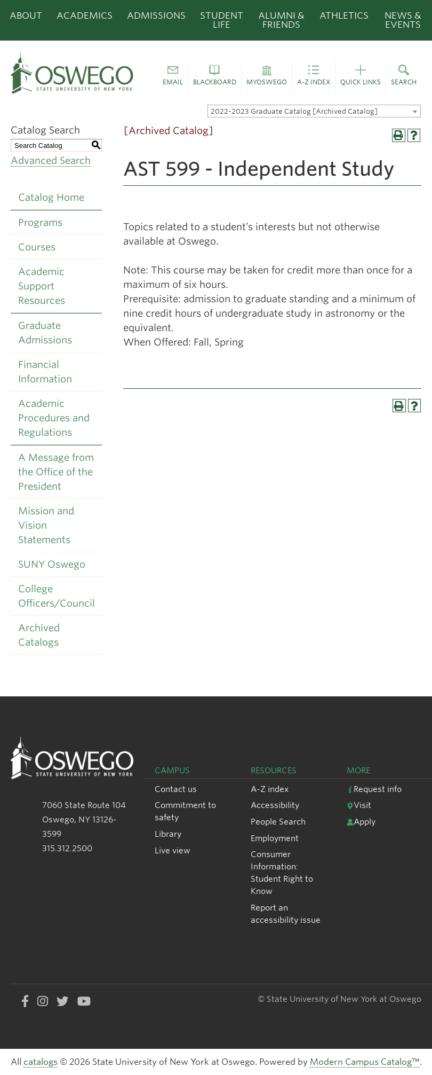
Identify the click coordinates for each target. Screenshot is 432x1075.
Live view (172, 850)
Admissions (156, 15)
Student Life (221, 20)
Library (168, 834)
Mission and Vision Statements (46, 525)
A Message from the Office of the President (56, 472)
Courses (36, 247)
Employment (275, 838)
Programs (40, 222)
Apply (361, 822)
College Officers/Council (56, 596)
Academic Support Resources (41, 286)
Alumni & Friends (281, 20)
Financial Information (45, 372)
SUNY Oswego (51, 564)
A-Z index (270, 789)
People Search (278, 822)
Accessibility (275, 805)
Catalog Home (51, 197)
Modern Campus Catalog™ (365, 1062)
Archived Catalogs (39, 635)
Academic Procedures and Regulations (54, 418)
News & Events (403, 20)
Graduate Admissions (45, 333)
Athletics (344, 15)
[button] (173, 77)
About (26, 15)
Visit (359, 805)
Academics (85, 15)
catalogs (40, 1062)
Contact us (176, 789)
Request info (374, 789)
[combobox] (314, 111)
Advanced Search (51, 160)
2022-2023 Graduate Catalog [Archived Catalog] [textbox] (294, 111)
